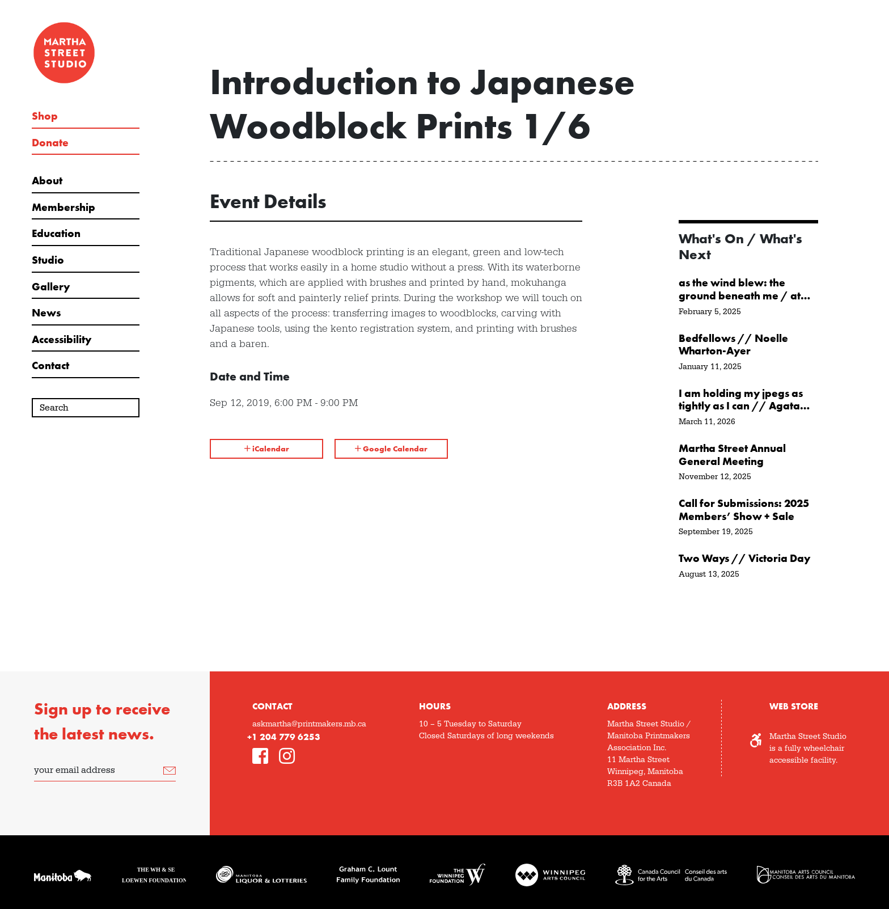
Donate (50, 143)
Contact (50, 366)
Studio (48, 260)
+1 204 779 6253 (283, 737)
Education (56, 233)
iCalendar (266, 448)
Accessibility (61, 339)
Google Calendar (391, 448)
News (46, 313)
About (47, 181)
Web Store (793, 706)
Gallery (51, 287)
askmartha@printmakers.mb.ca (309, 724)
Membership (63, 207)
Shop (45, 116)
